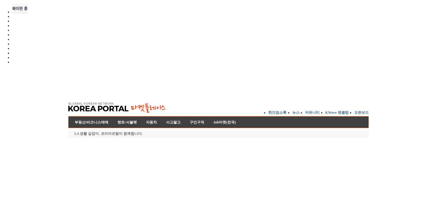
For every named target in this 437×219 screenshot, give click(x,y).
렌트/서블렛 (127, 122)
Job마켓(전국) (224, 122)
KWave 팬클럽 (337, 112)
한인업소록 (277, 112)
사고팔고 (173, 122)
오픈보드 (361, 112)
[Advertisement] (218, 82)
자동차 (151, 122)
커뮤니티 (312, 112)
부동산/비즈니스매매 (91, 122)
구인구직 (197, 122)
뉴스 (296, 112)
